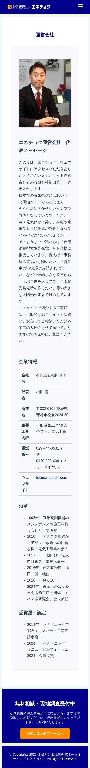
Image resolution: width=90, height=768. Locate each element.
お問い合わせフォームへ (45, 733)
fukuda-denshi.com (51, 477)
